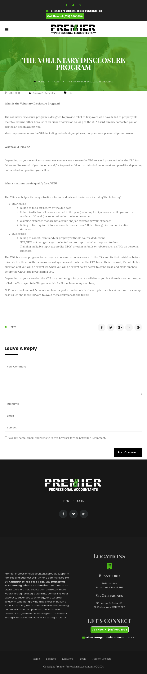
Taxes (12, 326)
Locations (68, 658)
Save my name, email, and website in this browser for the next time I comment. (57, 437)
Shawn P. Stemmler (44, 93)
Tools (83, 658)
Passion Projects (101, 658)
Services (51, 658)
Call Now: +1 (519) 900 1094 (65, 16)
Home (39, 81)
